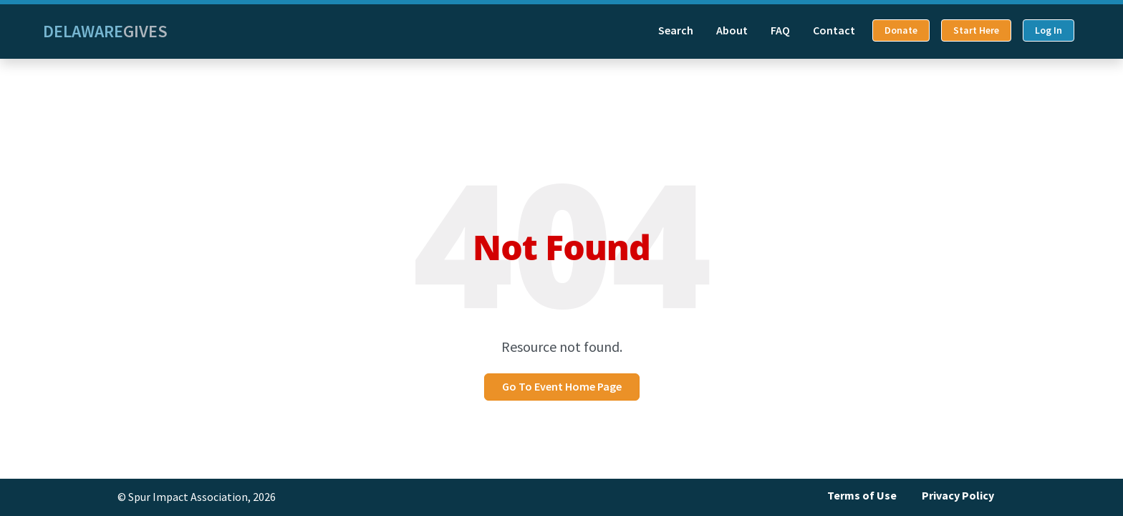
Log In (1048, 30)
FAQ (780, 30)
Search (675, 30)
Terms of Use (862, 495)
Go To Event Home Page (562, 386)
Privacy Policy (958, 495)
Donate (901, 30)
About (732, 30)
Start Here (976, 30)
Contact (834, 30)
